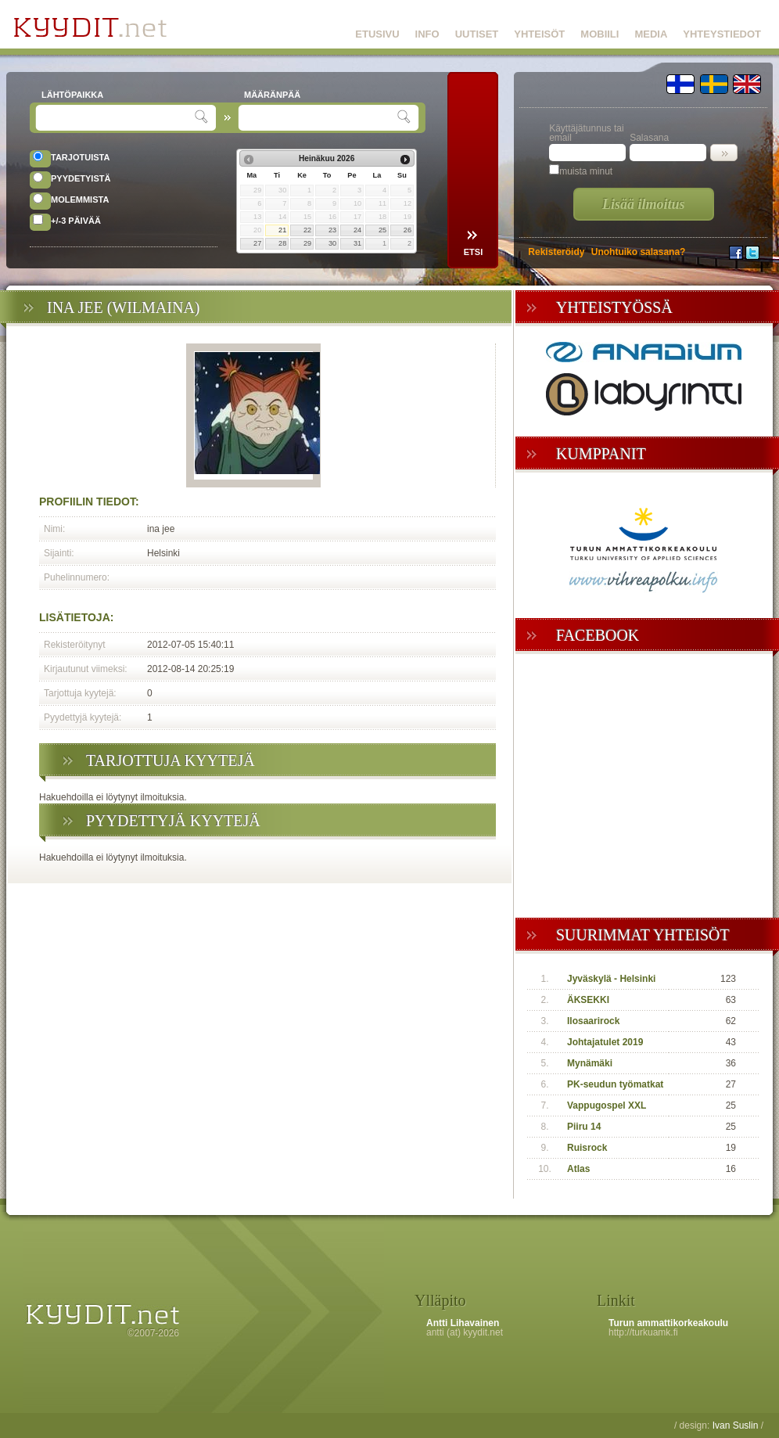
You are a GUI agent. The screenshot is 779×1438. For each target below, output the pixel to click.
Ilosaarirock (593, 1021)
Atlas (578, 1168)
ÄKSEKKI (588, 999)
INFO (427, 34)
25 (382, 230)
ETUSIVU (377, 34)
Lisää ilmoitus (643, 204)
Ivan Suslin (736, 1425)
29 (307, 243)
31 (357, 243)
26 (407, 230)
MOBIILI (599, 34)
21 (282, 230)
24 (357, 230)
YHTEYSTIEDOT (722, 34)
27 (257, 243)
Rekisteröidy (556, 251)
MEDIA (650, 34)
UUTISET (477, 34)
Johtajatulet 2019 (605, 1042)
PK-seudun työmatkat (615, 1084)
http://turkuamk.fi (643, 1332)
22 (307, 230)
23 (332, 230)
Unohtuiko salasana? (638, 251)
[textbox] (116, 117)
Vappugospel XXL (606, 1105)
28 (282, 243)
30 (332, 243)
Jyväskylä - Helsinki (611, 978)
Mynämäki (589, 1063)
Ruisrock (587, 1147)
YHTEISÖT (539, 34)
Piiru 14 (584, 1126)
